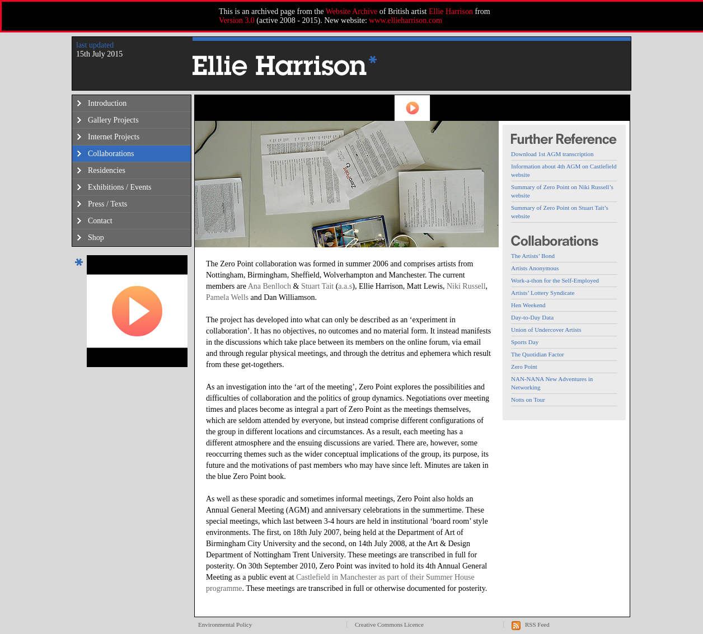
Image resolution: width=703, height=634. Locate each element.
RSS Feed (537, 624)
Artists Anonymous (535, 268)
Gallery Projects (113, 120)
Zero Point (524, 366)
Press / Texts (107, 204)
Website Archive (352, 11)
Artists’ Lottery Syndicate (542, 292)
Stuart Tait (317, 286)
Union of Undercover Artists (546, 329)
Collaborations (111, 153)
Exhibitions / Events (120, 187)
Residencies (106, 170)
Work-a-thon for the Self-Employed (555, 280)
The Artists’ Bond (533, 255)
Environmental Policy (225, 624)
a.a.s (345, 286)
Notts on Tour (528, 399)
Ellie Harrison (451, 11)
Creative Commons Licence (389, 624)
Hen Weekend (528, 305)
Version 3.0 (237, 20)
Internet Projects (113, 137)
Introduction (107, 103)
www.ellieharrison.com (405, 20)
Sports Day (524, 342)
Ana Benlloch (269, 286)
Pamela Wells (227, 297)
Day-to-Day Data (532, 317)
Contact (100, 221)
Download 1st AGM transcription (552, 154)
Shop (96, 237)
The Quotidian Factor (537, 354)
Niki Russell (466, 286)
